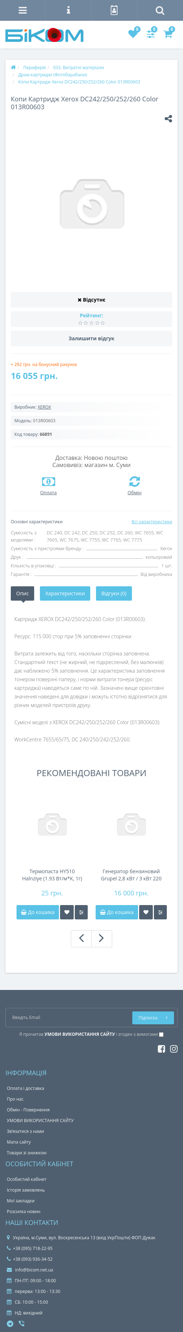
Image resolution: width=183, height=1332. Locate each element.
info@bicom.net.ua (30, 1270)
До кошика (37, 912)
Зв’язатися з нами (25, 1131)
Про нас (15, 1099)
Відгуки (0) (114, 593)
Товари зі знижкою (27, 1153)
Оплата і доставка (25, 1088)
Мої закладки (21, 1201)
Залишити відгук (91, 338)
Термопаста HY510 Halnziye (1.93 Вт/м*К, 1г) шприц (52, 875)
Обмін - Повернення (28, 1110)
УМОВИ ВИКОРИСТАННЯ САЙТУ (40, 1120)
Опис (22, 593)
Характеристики (65, 593)
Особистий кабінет (26, 1179)
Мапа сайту (19, 1142)
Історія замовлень (26, 1190)
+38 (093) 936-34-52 (29, 1259)
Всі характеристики (152, 522)
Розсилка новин (23, 1211)
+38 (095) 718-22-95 (29, 1248)
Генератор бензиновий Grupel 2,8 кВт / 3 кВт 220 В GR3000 (131, 875)
